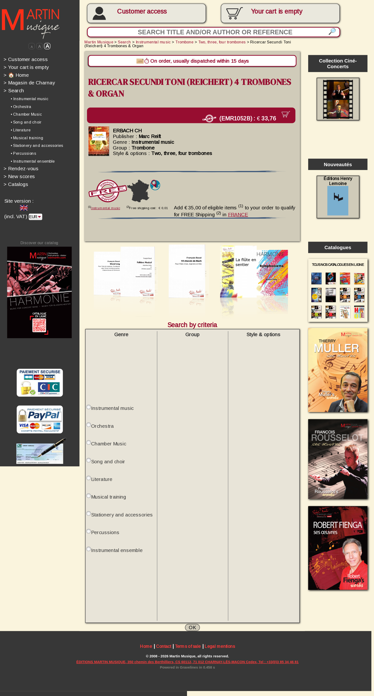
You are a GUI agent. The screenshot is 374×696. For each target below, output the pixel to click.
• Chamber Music (26, 114)
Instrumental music (153, 42)
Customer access (142, 11)
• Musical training (27, 138)
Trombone (184, 42)
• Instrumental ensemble (33, 161)
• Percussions (23, 153)
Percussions (105, 531)
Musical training (108, 496)
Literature (101, 478)
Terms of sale (188, 646)
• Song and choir (26, 122)
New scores (19, 176)
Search (14, 90)
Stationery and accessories (122, 514)
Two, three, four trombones (222, 42)
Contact (163, 646)
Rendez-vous (21, 168)
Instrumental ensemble (117, 549)
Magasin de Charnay (29, 83)
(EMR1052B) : (244, 118)
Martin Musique (98, 42)
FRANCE (238, 213)
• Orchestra (21, 106)
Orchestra (102, 425)
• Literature (21, 130)
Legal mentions (220, 646)
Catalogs (16, 184)
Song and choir (108, 460)
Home (146, 646)
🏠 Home (16, 75)
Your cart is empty (26, 67)
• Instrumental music (29, 99)
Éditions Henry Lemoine (338, 195)
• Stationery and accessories (37, 145)
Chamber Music (108, 443)
